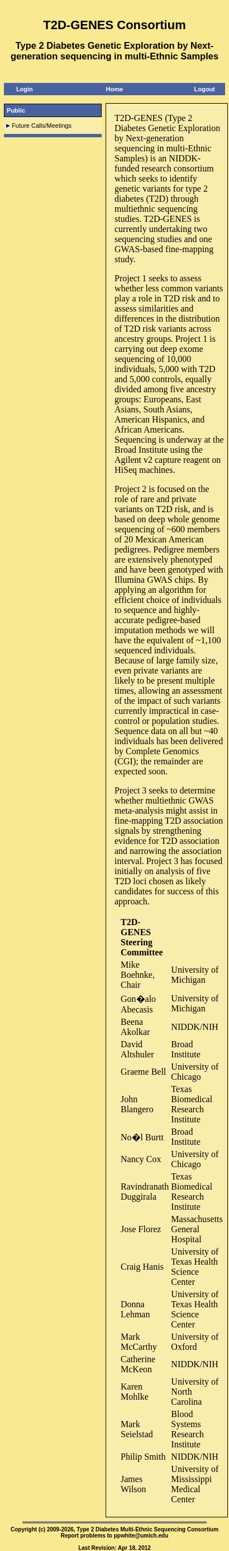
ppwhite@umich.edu (141, 1536)
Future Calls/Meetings (41, 125)
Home (114, 89)
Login (24, 89)
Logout (204, 89)
